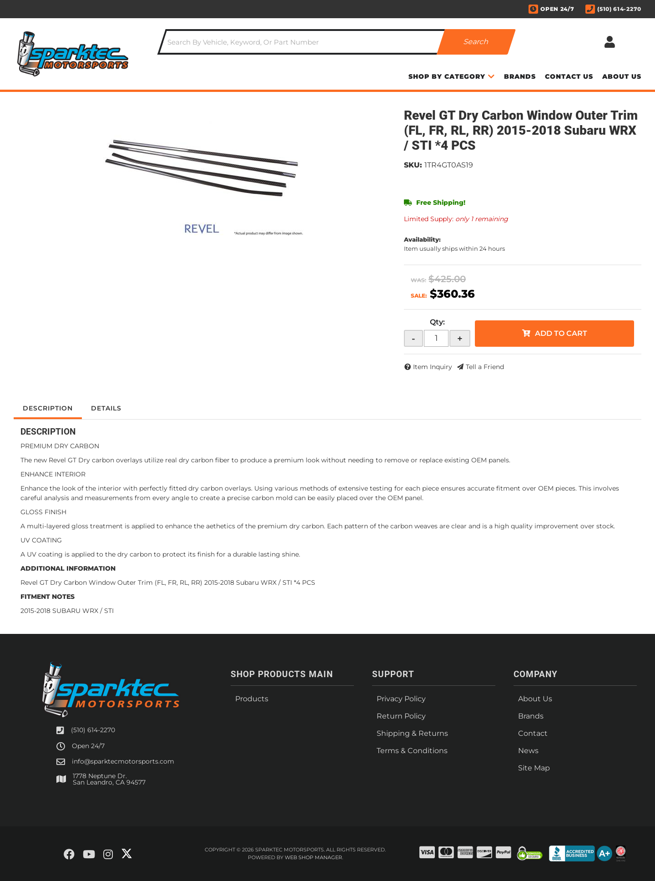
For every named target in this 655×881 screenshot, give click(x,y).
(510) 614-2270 (93, 730)
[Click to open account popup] (609, 42)
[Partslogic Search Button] (476, 42)
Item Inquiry (432, 367)
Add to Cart (561, 333)
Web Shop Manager (313, 857)
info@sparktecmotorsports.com (123, 761)
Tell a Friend (485, 367)
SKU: (413, 165)
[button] (336, 42)
